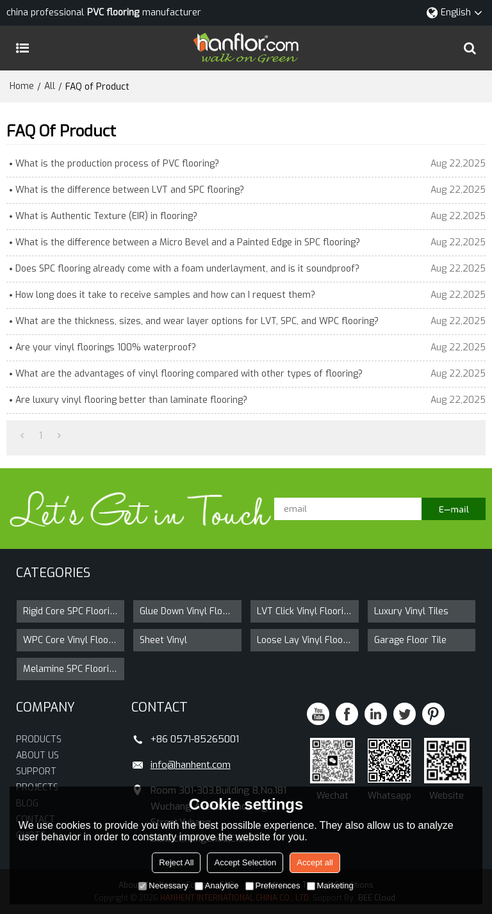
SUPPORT (36, 771)
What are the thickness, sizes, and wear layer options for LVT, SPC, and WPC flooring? (197, 321)
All (49, 86)
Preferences (272, 885)
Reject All (176, 862)
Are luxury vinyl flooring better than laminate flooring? (131, 400)
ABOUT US (37, 755)
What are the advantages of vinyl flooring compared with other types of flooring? (189, 374)
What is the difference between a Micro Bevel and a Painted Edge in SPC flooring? (187, 242)
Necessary (163, 885)
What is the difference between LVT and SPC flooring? (129, 190)
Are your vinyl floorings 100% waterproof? (105, 347)
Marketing (330, 885)
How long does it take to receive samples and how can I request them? (165, 295)
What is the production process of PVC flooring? (117, 164)
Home (22, 86)
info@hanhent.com (191, 764)
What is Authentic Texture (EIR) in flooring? (106, 216)
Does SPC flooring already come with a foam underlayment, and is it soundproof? (187, 269)
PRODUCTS (39, 739)
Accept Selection (245, 862)
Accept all (314, 862)
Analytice (217, 885)
